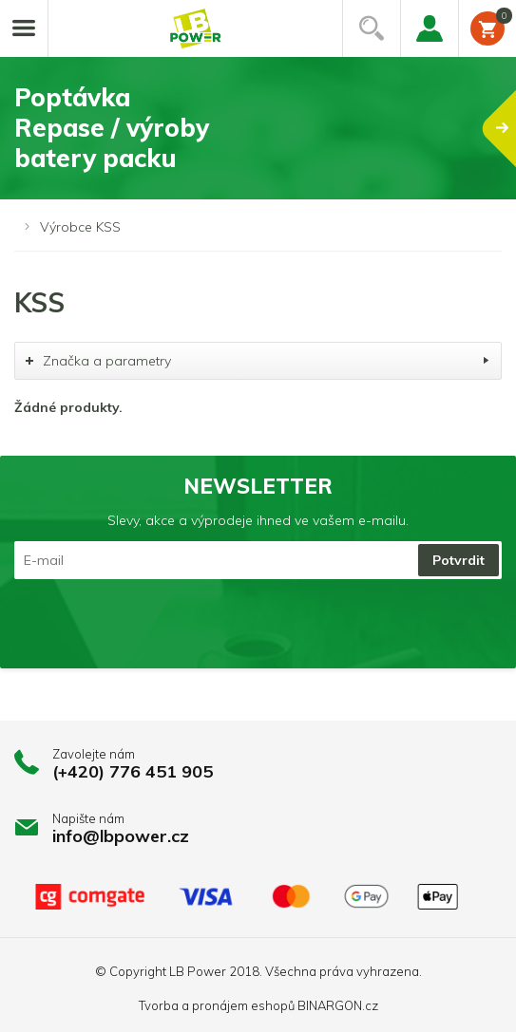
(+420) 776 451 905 (132, 771)
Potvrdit (458, 560)
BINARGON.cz (337, 1005)
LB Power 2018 (214, 971)
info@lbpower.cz (120, 836)
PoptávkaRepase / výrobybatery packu (265, 128)
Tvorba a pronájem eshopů (217, 1005)
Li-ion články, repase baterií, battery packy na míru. (195, 29)
